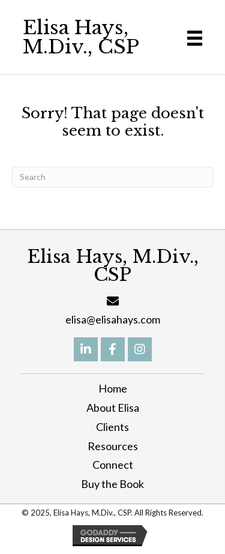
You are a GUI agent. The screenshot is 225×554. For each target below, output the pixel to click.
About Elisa (112, 407)
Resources (113, 446)
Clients (112, 426)
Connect (112, 464)
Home (112, 388)
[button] (86, 349)
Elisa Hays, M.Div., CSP (81, 37)
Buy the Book (112, 483)
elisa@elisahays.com (112, 319)
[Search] (112, 177)
